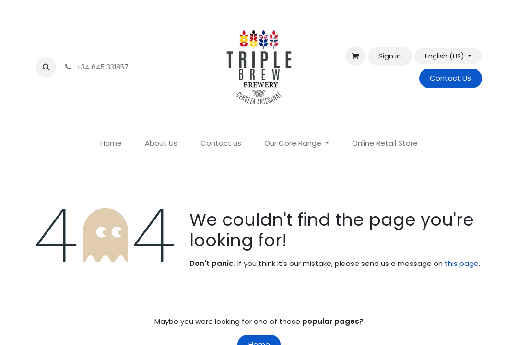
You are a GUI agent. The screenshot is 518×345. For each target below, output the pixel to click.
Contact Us (450, 78)
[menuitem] (111, 143)
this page (462, 263)
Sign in (389, 56)
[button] (46, 67)
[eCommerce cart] (355, 56)
